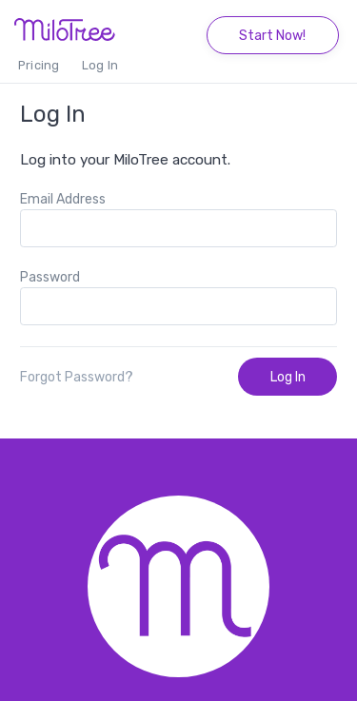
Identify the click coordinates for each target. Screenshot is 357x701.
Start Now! (272, 36)
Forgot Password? (76, 377)
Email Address (63, 199)
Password (50, 277)
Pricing (38, 65)
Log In (100, 65)
